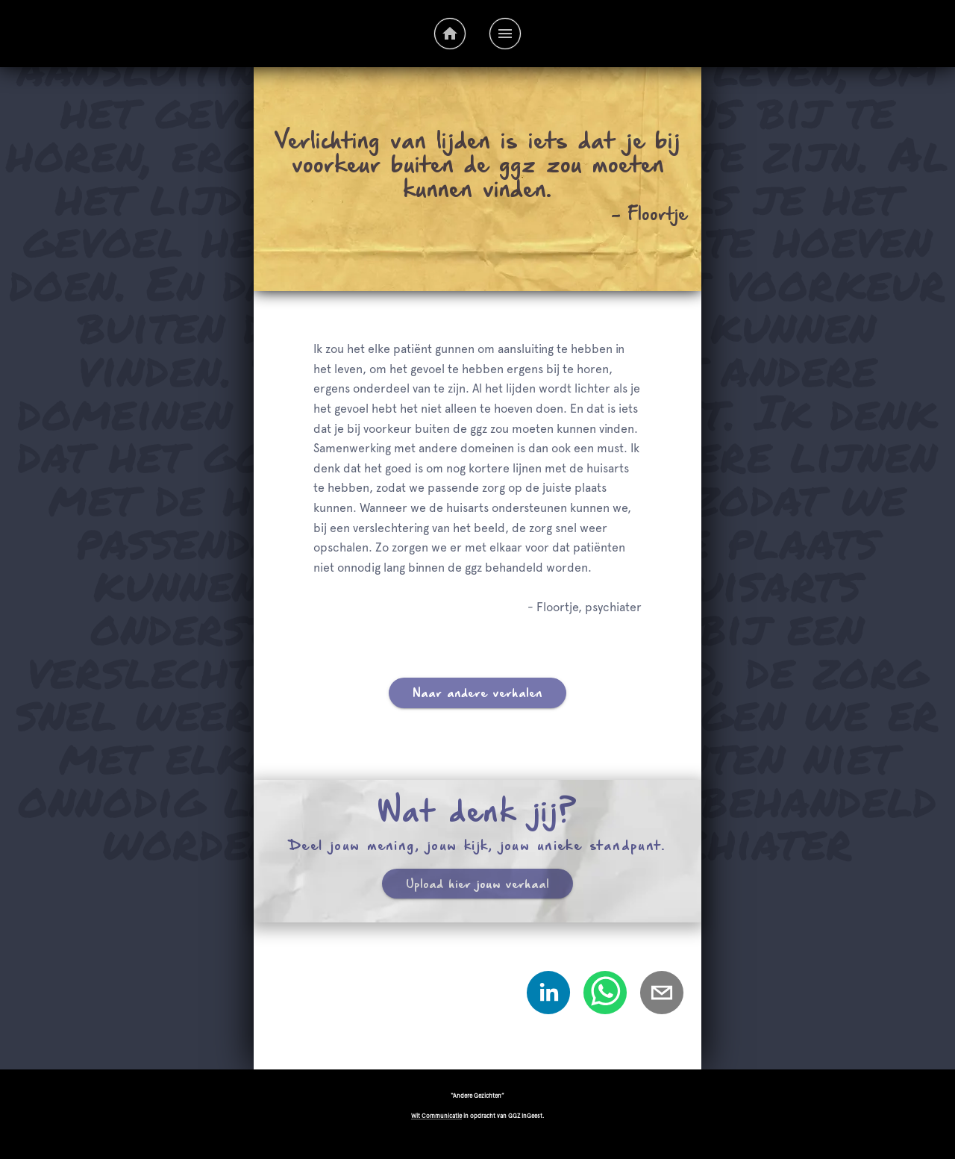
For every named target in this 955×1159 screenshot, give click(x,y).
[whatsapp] (605, 996)
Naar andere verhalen (477, 693)
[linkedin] (548, 996)
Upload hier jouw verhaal (477, 884)
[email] (661, 996)
